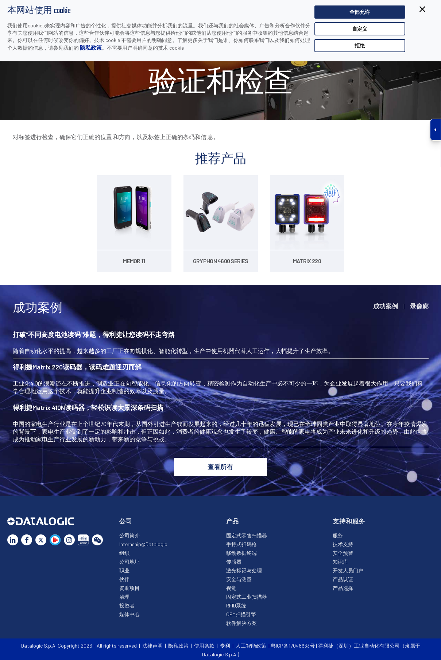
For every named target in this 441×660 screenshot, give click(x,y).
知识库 (340, 559)
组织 (124, 551)
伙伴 (124, 577)
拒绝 (360, 45)
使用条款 (204, 644)
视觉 (231, 586)
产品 (232, 518)
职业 (124, 568)
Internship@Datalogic (143, 542)
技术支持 (343, 542)
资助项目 (129, 586)
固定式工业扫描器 (246, 594)
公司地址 (129, 559)
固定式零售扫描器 (246, 533)
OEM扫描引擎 (241, 612)
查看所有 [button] (220, 464)
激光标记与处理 (244, 568)
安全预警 (343, 551)
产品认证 (343, 577)
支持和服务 (349, 518)
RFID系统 (236, 603)
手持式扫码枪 (241, 542)
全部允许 (359, 12)
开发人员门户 (348, 568)
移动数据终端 (241, 551)
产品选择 (343, 586)
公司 (125, 518)
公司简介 (129, 533)
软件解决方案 (241, 621)
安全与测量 (239, 577)
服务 (338, 533)
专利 (225, 644)
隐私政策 (91, 47)
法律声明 (152, 644)
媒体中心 (129, 612)
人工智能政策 (251, 644)
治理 (124, 594)
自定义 (359, 29)
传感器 (233, 559)
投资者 (127, 603)
